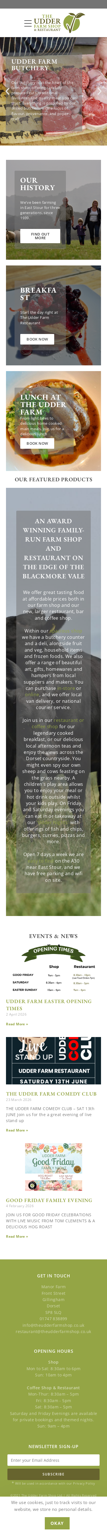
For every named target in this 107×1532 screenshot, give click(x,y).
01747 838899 (53, 1318)
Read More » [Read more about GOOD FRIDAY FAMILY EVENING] (17, 1236)
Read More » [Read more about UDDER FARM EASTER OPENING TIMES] (17, 1024)
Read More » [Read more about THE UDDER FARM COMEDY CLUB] (17, 1130)
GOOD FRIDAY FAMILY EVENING (49, 1200)
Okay (57, 1523)
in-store (66, 688)
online (32, 694)
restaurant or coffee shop (58, 723)
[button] (7, 91)
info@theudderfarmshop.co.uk (53, 1325)
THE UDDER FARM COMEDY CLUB (51, 1093)
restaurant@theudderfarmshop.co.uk (53, 1331)
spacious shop (66, 631)
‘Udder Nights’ (53, 822)
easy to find (41, 861)
